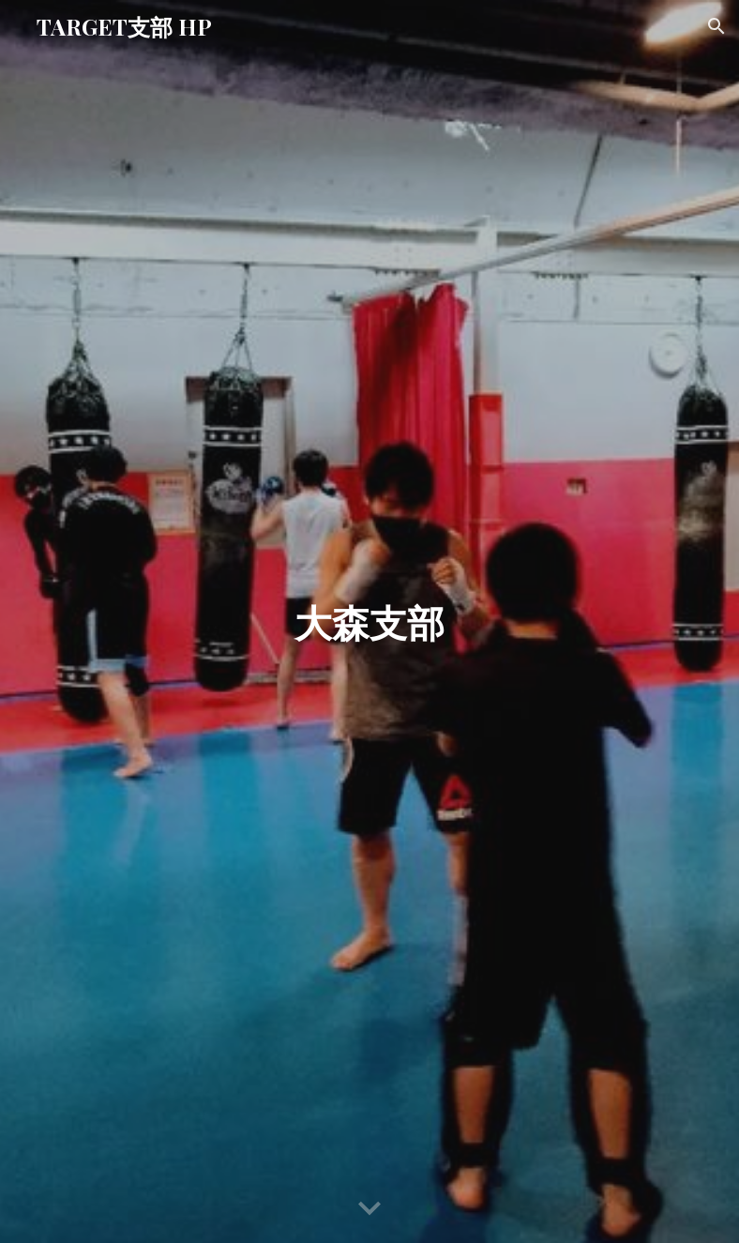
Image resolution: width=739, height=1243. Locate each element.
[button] (716, 26)
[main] (369, 622)
